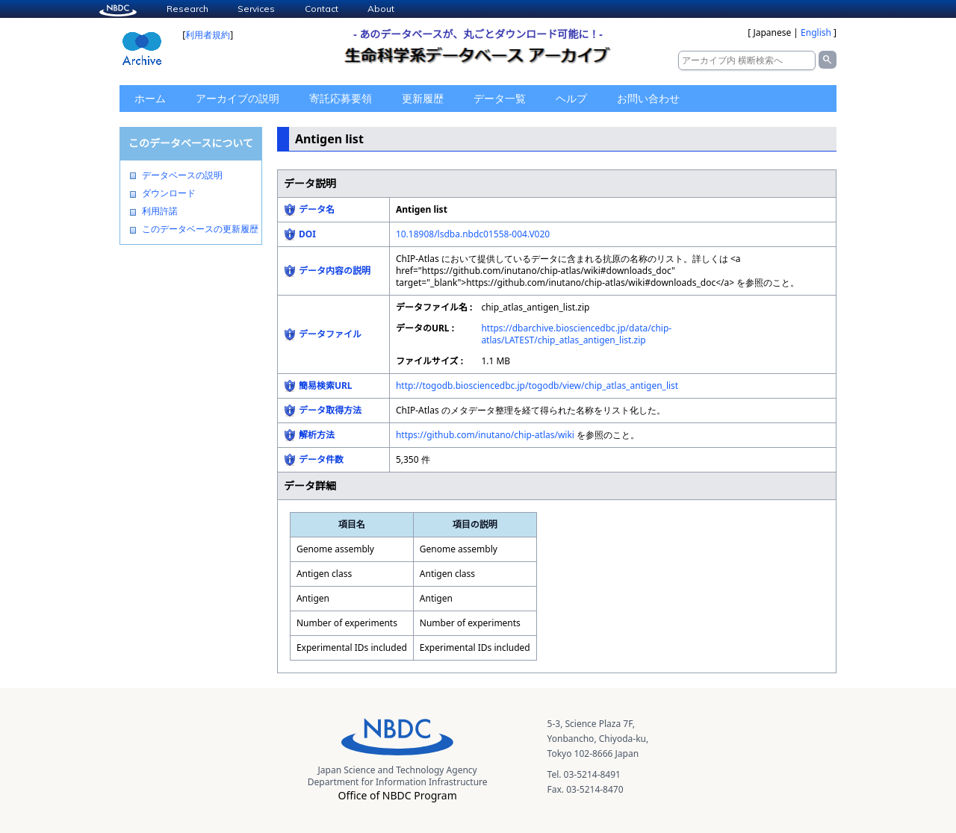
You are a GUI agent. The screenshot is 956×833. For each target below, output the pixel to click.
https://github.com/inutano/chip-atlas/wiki (485, 434)
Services (256, 8)
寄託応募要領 (340, 98)
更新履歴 (423, 98)
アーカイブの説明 (237, 98)
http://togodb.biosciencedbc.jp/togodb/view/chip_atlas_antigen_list (537, 385)
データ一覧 (500, 98)
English (816, 32)
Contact (321, 8)
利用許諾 (160, 211)
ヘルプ (571, 98)
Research (187, 8)
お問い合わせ (648, 98)
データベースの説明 (182, 175)
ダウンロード (169, 193)
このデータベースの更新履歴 (200, 229)
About (380, 8)
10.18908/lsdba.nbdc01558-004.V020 (473, 234)
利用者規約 (207, 34)
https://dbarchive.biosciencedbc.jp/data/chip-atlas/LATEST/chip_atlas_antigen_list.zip (576, 334)
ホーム (150, 98)
